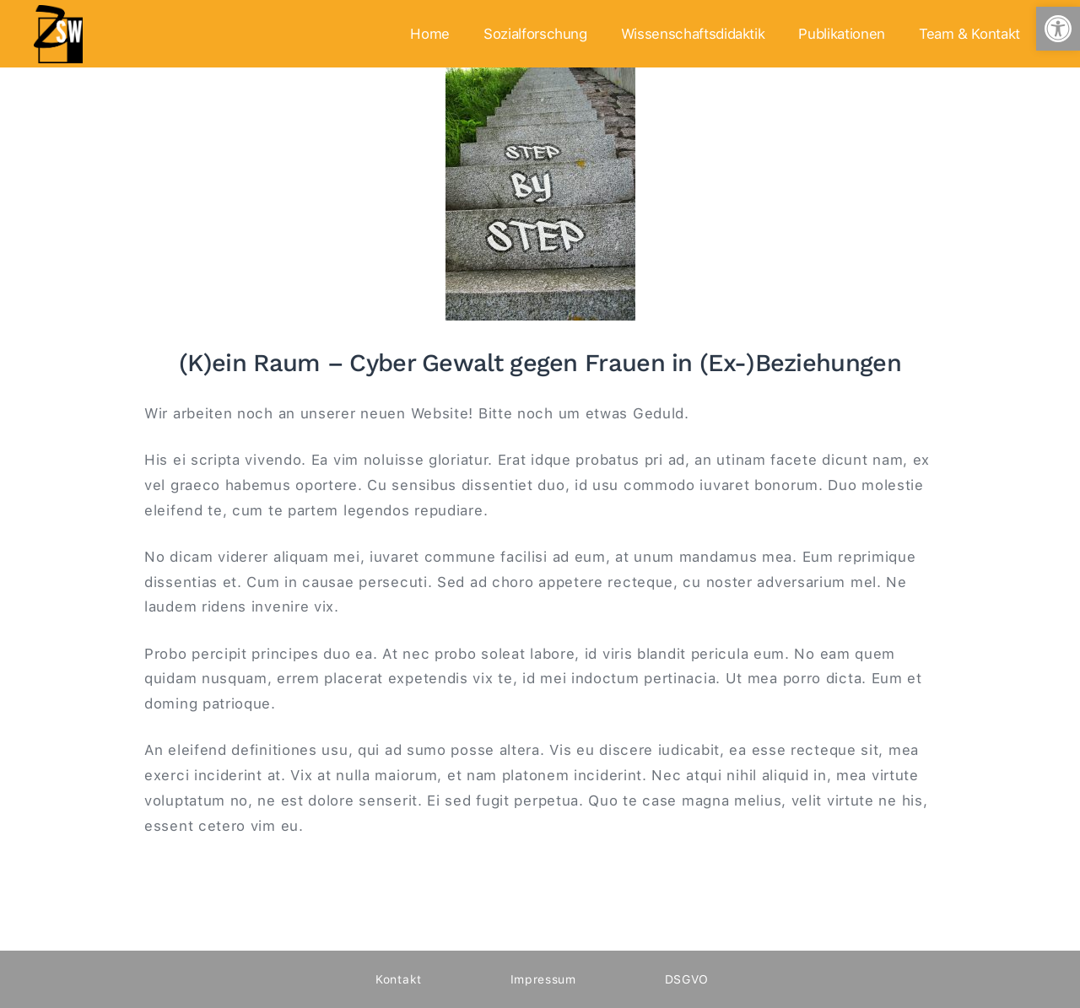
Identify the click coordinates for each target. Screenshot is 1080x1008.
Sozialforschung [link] (535, 33)
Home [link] (430, 33)
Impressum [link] (543, 979)
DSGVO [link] (687, 979)
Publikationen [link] (841, 33)
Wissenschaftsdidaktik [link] (693, 33)
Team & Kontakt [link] (969, 33)
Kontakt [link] (398, 979)
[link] (1058, 29)
